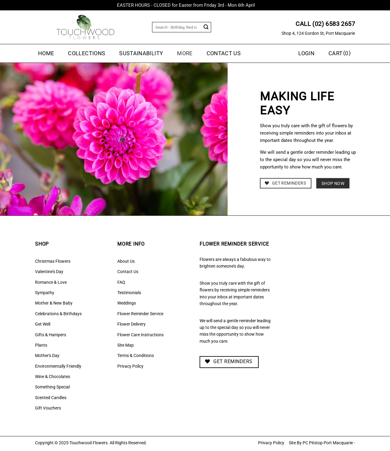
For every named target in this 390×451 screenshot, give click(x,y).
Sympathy (44, 292)
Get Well (42, 324)
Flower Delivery (131, 324)
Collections (86, 53)
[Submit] (206, 27)
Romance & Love (51, 282)
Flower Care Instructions (140, 334)
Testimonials (129, 292)
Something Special (52, 386)
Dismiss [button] (264, 5)
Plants (41, 345)
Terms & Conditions (135, 355)
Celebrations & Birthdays (58, 313)
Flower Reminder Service (140, 313)
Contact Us (224, 53)
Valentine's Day (49, 271)
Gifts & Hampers (50, 334)
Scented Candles (50, 397)
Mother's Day (47, 355)
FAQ (121, 282)
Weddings (126, 303)
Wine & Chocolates (52, 376)
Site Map (125, 345)
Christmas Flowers (52, 261)
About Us (126, 261)
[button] (340, 53)
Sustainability (141, 53)
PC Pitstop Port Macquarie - (329, 443)
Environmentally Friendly (58, 366)
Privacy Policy (130, 366)
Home (46, 53)
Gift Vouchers (48, 408)
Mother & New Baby (54, 303)
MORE (184, 53)
